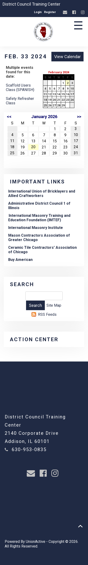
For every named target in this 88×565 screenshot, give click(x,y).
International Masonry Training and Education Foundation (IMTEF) (39, 217)
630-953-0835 (29, 449)
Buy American (20, 259)
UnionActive (35, 541)
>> (79, 116)
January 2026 (44, 116)
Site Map (53, 305)
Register (50, 12)
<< (9, 116)
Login (38, 12)
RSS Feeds (47, 314)
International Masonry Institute (35, 227)
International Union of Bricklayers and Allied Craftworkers (41, 193)
